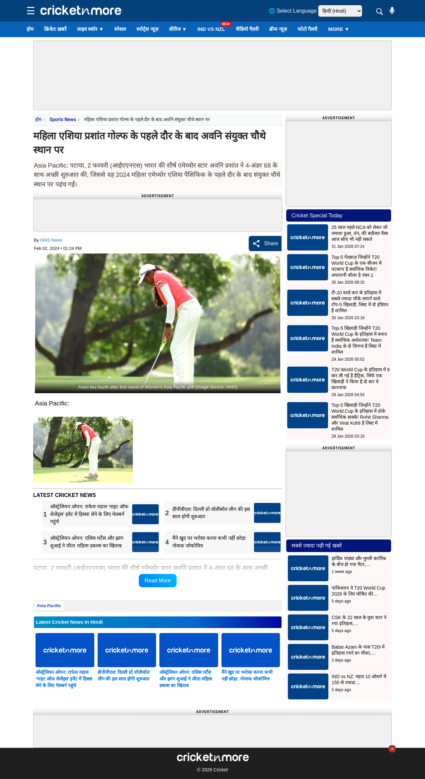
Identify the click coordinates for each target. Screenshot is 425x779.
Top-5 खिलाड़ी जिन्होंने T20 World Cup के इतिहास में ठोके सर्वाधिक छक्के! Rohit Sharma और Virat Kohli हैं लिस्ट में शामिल (359, 417)
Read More (157, 580)
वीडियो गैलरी (247, 29)
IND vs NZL (211, 29)
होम (30, 29)
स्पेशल (120, 29)
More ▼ (338, 29)
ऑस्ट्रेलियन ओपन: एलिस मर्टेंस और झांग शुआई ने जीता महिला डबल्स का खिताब (185, 679)
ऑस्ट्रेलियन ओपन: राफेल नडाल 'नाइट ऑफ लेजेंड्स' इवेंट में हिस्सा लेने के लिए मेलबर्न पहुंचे (64, 679)
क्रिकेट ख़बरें (55, 29)
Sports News (62, 119)
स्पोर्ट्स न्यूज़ (147, 29)
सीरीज (178, 29)
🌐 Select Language (293, 11)
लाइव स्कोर (90, 29)
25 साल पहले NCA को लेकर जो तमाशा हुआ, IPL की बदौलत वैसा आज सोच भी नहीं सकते (359, 233)
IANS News (51, 240)
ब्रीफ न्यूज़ (278, 29)
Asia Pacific (49, 605)
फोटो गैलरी (307, 29)
